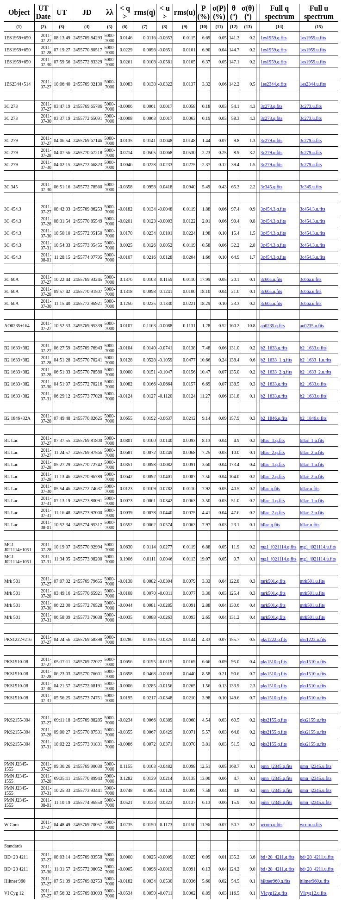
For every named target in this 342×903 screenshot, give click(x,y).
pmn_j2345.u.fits (315, 766)
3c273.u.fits (311, 106)
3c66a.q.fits (271, 279)
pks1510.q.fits (274, 661)
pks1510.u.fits (313, 661)
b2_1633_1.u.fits (315, 359)
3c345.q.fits (271, 186)
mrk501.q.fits (273, 581)
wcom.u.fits (311, 824)
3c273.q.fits (271, 106)
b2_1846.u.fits (313, 418)
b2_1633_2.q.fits (276, 371)
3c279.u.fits (311, 140)
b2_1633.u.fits (313, 347)
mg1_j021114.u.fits (318, 546)
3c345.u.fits (311, 186)
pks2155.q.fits (274, 719)
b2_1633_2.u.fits (315, 371)
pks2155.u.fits (313, 719)
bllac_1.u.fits (312, 440)
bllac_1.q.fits (273, 440)
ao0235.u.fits (312, 325)
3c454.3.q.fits (273, 209)
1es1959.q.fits (273, 37)
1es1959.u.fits (313, 37)
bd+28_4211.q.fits (277, 856)
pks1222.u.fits (313, 639)
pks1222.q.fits (274, 639)
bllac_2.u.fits (312, 452)
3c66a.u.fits (311, 279)
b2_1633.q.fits (274, 347)
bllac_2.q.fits (273, 452)
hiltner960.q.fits (275, 881)
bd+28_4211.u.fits (317, 856)
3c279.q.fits (271, 140)
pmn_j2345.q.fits (276, 766)
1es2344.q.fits (273, 84)
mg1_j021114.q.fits (279, 546)
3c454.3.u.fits (312, 209)
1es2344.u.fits (313, 84)
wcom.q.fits (271, 824)
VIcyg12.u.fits (313, 893)
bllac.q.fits (270, 488)
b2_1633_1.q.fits (276, 359)
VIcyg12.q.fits (274, 893)
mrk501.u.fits (312, 581)
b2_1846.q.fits (274, 418)
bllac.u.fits (309, 488)
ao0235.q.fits (273, 325)
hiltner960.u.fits (315, 881)
